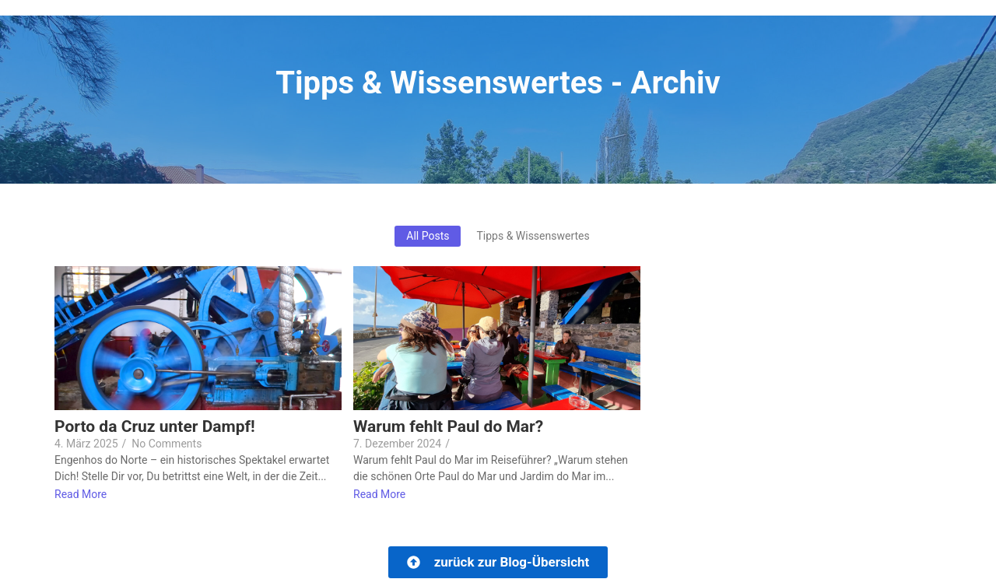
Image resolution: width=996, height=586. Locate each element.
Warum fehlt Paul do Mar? (448, 427)
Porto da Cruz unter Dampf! (154, 427)
